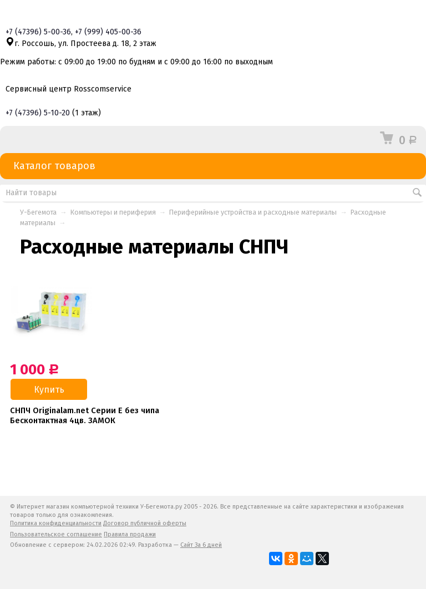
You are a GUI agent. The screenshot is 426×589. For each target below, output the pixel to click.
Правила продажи (130, 534)
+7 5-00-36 (38, 32)
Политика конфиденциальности (56, 523)
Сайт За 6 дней (201, 545)
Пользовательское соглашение (56, 534)
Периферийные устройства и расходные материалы (253, 212)
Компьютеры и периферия (113, 212)
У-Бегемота (38, 212)
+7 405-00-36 (108, 32)
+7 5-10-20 (38, 113)
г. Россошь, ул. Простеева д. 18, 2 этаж (81, 43)
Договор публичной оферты (144, 523)
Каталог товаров (213, 166)
